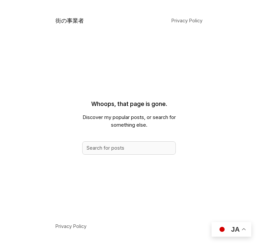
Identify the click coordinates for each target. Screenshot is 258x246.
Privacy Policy (187, 20)
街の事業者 (69, 20)
